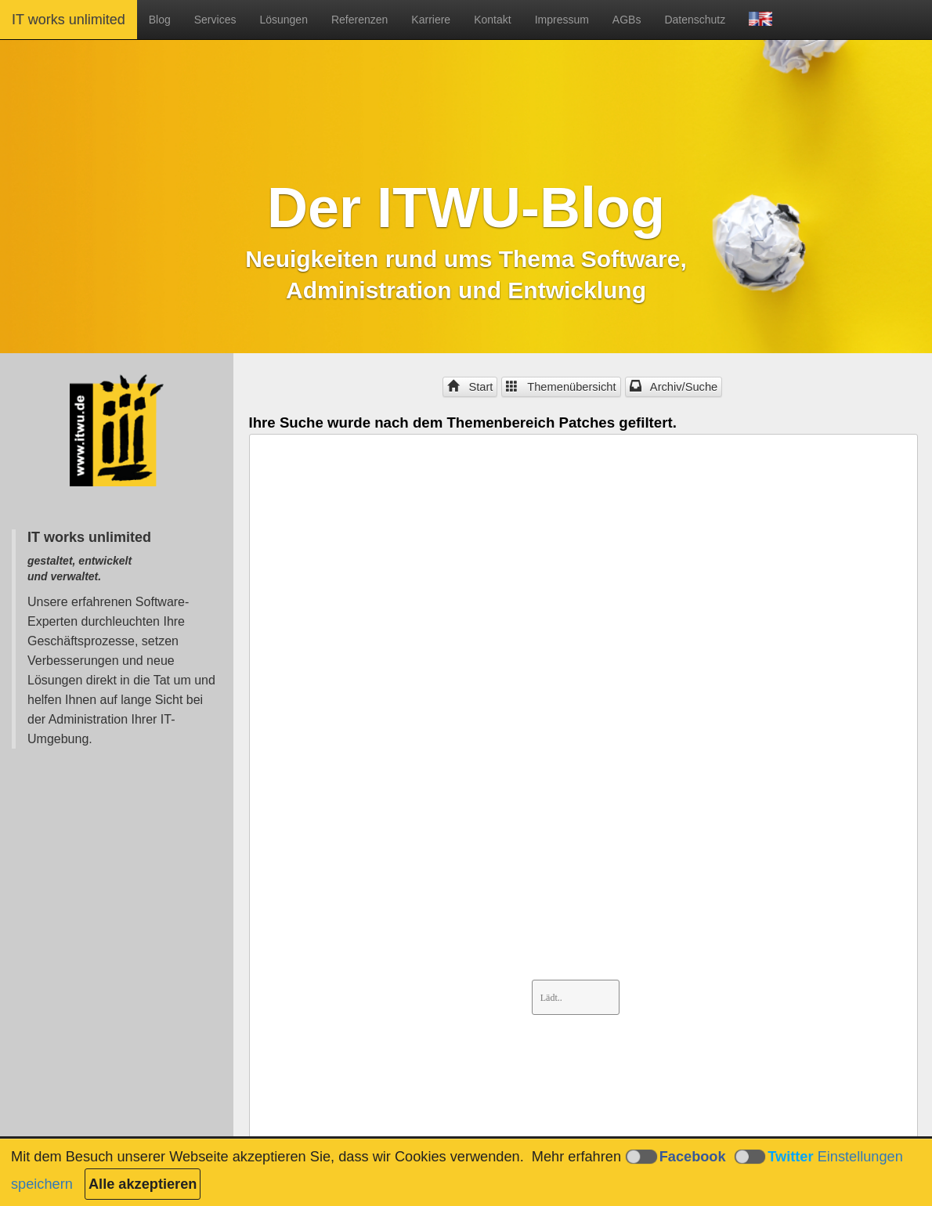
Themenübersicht (561, 387)
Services (215, 19)
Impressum (562, 19)
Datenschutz (694, 19)
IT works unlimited (68, 19)
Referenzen (359, 19)
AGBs (626, 19)
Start (470, 387)
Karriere (430, 19)
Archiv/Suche (674, 387)
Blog (160, 19)
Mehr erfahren (576, 1156)
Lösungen (283, 19)
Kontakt (492, 19)
